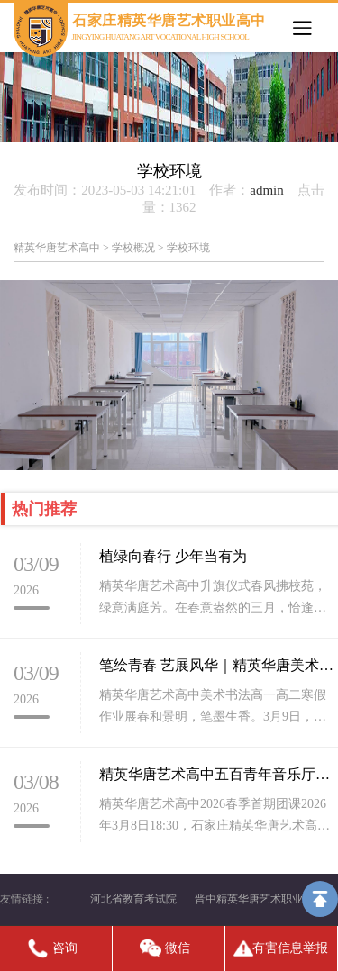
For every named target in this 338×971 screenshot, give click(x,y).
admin (267, 190)
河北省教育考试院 (133, 899)
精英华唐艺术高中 (57, 247)
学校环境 (188, 247)
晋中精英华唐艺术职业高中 (259, 899)
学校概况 (133, 247)
